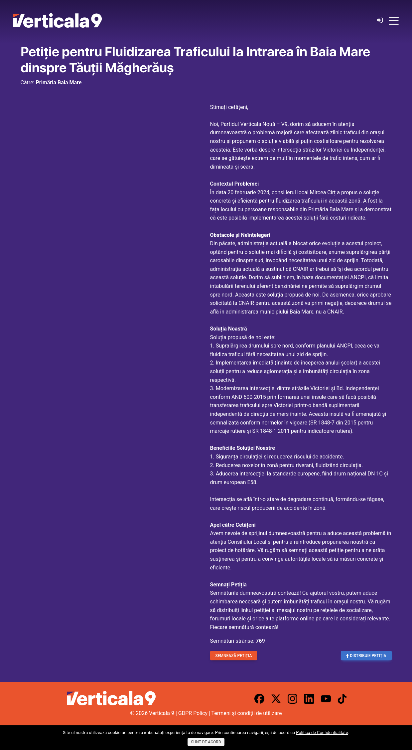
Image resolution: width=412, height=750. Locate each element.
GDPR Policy (192, 713)
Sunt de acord (206, 742)
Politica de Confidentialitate (322, 732)
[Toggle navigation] (394, 20)
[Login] (379, 20)
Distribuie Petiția (366, 655)
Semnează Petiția (233, 655)
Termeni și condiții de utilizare (246, 713)
